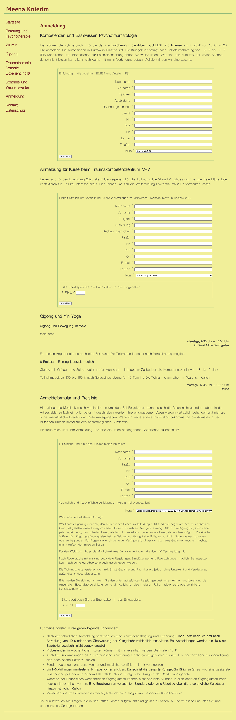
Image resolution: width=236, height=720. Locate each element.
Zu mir (11, 45)
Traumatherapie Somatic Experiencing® (18, 68)
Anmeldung (15, 96)
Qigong (12, 54)
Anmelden (65, 156)
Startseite (13, 22)
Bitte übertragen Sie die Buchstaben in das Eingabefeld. (101, 287)
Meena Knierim (27, 8)
